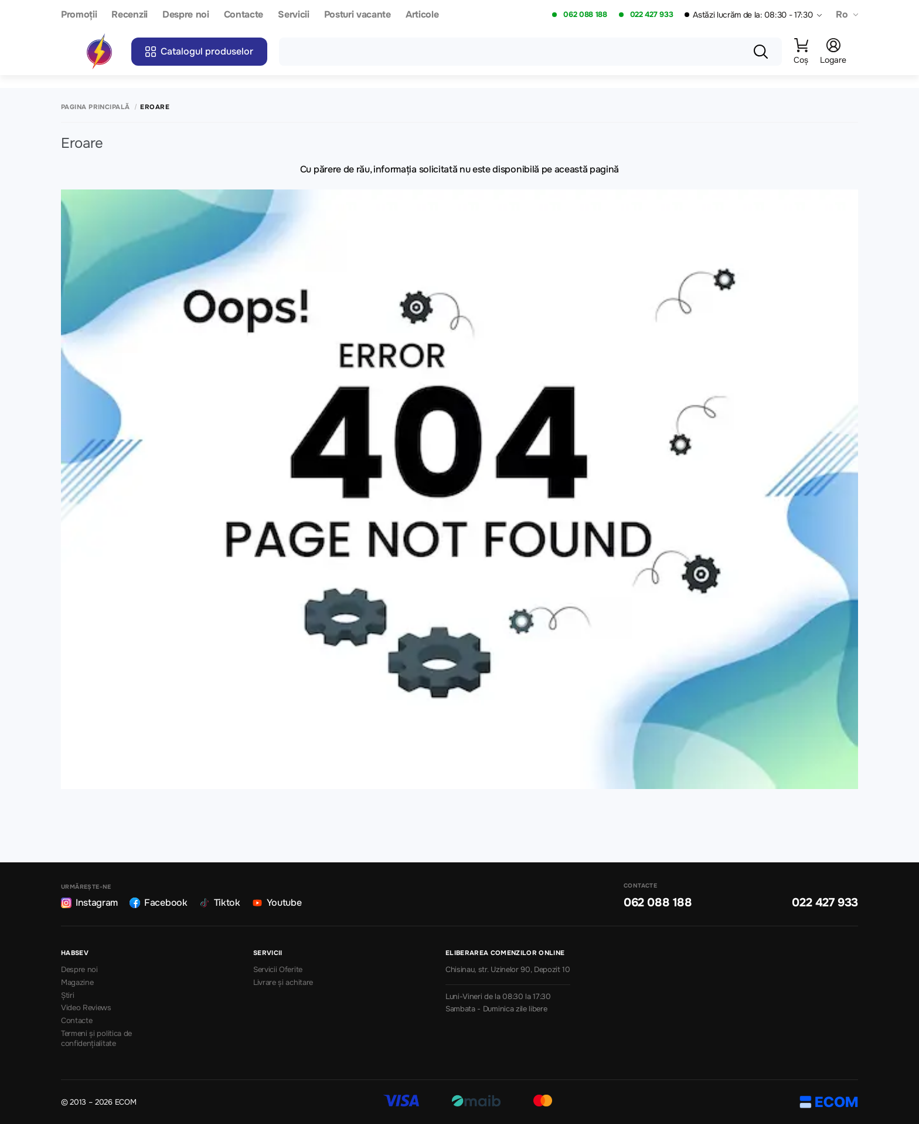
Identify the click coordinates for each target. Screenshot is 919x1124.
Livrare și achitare (283, 982)
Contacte (243, 15)
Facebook (158, 902)
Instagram (89, 902)
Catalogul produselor (199, 51)
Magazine (77, 982)
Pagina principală (95, 107)
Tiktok (219, 902)
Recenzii (129, 15)
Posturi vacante (357, 15)
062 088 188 (585, 14)
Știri (67, 995)
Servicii (293, 15)
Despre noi (185, 15)
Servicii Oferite (277, 969)
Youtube (277, 902)
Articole (422, 15)
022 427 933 (651, 14)
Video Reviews (86, 1008)
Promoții (79, 15)
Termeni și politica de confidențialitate (96, 1038)
